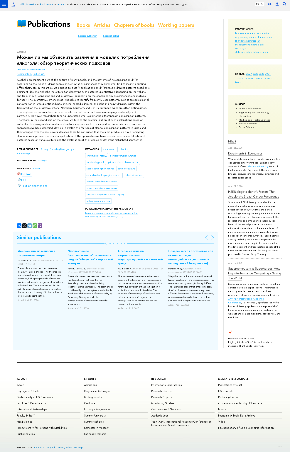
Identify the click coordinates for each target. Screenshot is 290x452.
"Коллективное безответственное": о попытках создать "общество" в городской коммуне (90, 257)
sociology (240, 48)
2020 (257, 78)
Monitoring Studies (162, 403)
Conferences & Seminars (166, 409)
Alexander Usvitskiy (258, 166)
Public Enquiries (26, 434)
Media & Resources (233, 378)
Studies (90, 378)
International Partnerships (32, 409)
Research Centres (161, 391)
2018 (269, 78)
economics (263, 33)
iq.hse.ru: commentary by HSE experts (240, 403)
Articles (102, 25)
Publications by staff (230, 385)
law (258, 40)
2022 (244, 78)
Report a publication (87, 35)
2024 (268, 73)
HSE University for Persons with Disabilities (42, 427)
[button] (106, 243)
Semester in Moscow (96, 427)
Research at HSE (111, 35)
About (22, 378)
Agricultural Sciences (250, 108)
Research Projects (161, 397)
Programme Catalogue (97, 391)
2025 (261, 73)
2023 (238, 78)
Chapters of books (134, 25)
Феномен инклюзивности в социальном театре (36, 253)
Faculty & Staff (26, 415)
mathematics (257, 44)
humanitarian (265, 37)
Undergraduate (93, 397)
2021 (250, 78)
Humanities (245, 116)
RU (257, 4)
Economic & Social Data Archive (236, 415)
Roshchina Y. (39, 73)
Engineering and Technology (254, 112)
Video (221, 421)
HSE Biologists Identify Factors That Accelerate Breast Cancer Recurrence (253, 193)
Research (158, 378)
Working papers (176, 25)
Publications (48, 23)
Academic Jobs (159, 415)
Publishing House (228, 397)
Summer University (95, 415)
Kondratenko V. (24, 73)
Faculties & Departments (31, 403)
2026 (255, 73)
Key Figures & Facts (28, 391)
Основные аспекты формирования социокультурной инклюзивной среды (140, 257)
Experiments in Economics (245, 153)
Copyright (50, 447)
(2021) (111, 215)
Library (222, 409)
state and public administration (251, 52)
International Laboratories (166, 385)
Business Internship (95, 434)
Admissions (90, 385)
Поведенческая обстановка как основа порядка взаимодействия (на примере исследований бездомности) (190, 257)
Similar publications (39, 237)
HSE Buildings (24, 421)
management (242, 44)
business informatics (245, 33)
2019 (263, 78)
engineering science (246, 37)
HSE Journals (225, 391)
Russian (37, 168)
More (238, 82)
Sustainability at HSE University (35, 397)
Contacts (39, 447)
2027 (249, 73)
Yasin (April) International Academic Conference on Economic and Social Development (181, 423)
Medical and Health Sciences (254, 119)
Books (83, 25)
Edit (280, 446)
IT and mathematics (245, 40)
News (232, 141)
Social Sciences (247, 127)
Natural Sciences (248, 123)
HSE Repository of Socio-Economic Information (246, 427)
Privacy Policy (65, 447)
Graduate (89, 403)
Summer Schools (94, 421)
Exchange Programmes (97, 409)
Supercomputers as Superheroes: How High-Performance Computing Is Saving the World (254, 273)
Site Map (78, 447)
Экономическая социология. (31, 69)
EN (262, 4)
